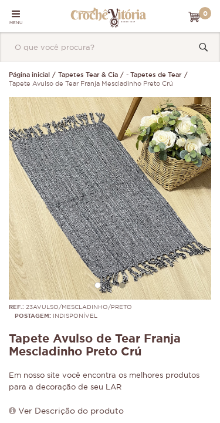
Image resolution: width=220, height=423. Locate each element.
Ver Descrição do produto (71, 411)
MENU (16, 17)
